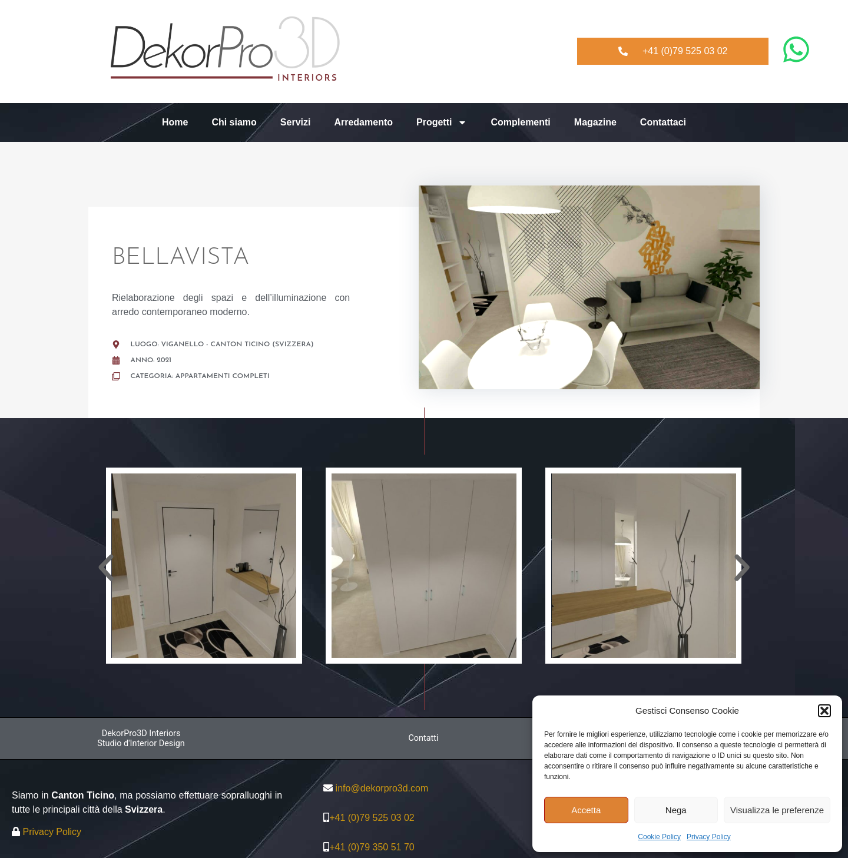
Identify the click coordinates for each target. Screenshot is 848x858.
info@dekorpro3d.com (382, 788)
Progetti (441, 122)
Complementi (520, 122)
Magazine (595, 122)
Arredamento (363, 122)
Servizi (295, 122)
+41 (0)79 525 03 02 (372, 818)
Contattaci (663, 122)
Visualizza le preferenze (777, 810)
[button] (824, 711)
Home (175, 122)
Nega (676, 810)
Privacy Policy (709, 837)
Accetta (586, 810)
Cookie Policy (659, 837)
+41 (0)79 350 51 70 (372, 847)
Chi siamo (233, 122)
